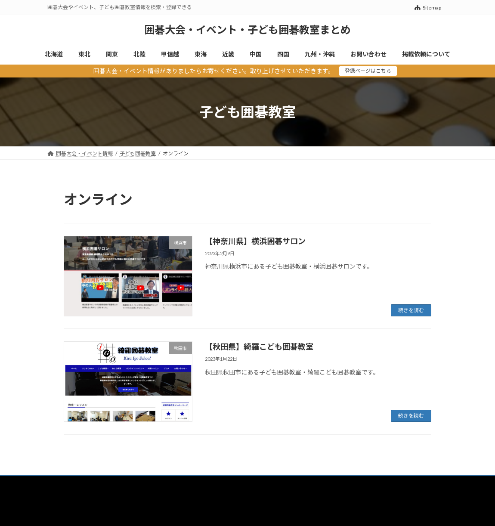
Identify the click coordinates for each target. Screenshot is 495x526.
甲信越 (177, 483)
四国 (288, 483)
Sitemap (428, 7)
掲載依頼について (75, 488)
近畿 (234, 483)
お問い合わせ (368, 483)
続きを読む (411, 310)
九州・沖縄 (323, 483)
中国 (261, 483)
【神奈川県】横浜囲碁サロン (255, 241)
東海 (206, 483)
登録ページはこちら (368, 71)
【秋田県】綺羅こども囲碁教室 (259, 346)
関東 (120, 483)
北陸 (147, 483)
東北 (93, 483)
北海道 (63, 483)
